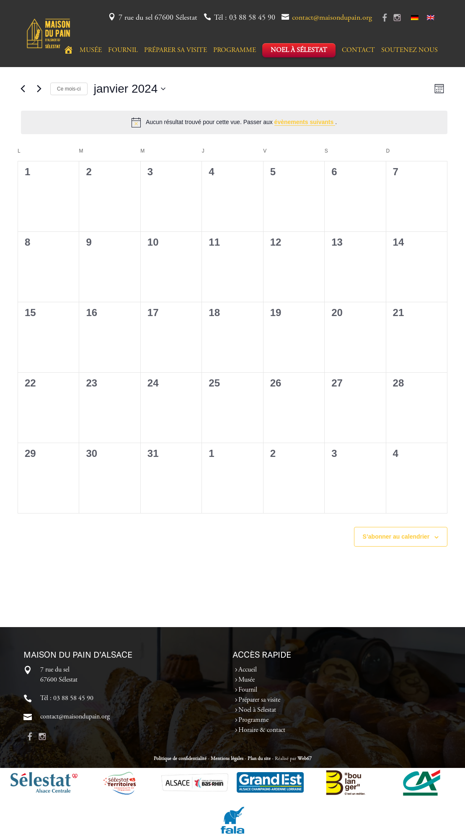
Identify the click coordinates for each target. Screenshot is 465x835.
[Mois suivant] (39, 89)
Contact (358, 50)
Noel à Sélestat (299, 50)
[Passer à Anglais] (431, 18)
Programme (234, 50)
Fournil (123, 50)
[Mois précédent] (23, 89)
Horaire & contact (261, 730)
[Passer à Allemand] (415, 18)
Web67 (304, 758)
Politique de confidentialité (180, 758)
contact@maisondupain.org (332, 18)
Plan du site (259, 758)
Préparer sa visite (175, 50)
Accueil (247, 669)
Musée (91, 50)
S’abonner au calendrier (396, 536)
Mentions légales (227, 758)
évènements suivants (305, 122)
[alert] (234, 122)
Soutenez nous (409, 50)
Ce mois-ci (69, 89)
